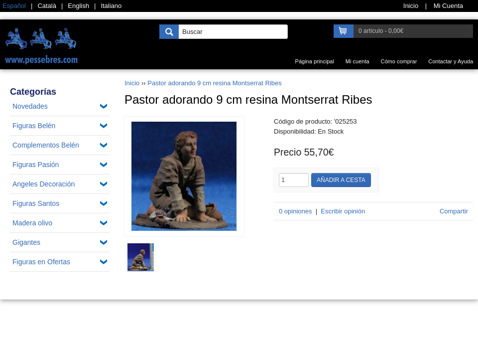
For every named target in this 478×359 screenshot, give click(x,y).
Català (46, 5)
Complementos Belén (45, 145)
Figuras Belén (33, 126)
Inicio (131, 83)
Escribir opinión (343, 211)
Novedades (30, 106)
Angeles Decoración (43, 184)
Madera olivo (32, 223)
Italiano (111, 5)
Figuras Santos (35, 203)
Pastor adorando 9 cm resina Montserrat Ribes (214, 83)
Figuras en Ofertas (41, 262)
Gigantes (26, 242)
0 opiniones (295, 211)
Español (14, 5)
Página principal (314, 61)
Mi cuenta (357, 61)
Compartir (454, 211)
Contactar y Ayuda (450, 61)
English (78, 5)
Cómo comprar (399, 61)
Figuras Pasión (35, 165)
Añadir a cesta (341, 180)
